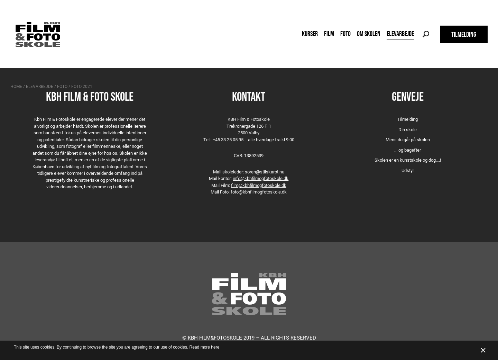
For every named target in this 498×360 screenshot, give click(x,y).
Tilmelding (407, 119)
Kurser (310, 33)
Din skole (407, 129)
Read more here (205, 347)
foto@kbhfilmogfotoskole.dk (259, 192)
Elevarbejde (400, 33)
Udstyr (408, 170)
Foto (345, 33)
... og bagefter (407, 150)
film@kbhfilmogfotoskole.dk (258, 185)
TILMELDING (463, 34)
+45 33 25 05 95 (228, 139)
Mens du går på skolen (408, 139)
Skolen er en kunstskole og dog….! (408, 160)
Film (329, 33)
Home (16, 86)
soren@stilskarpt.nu (264, 172)
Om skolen (368, 33)
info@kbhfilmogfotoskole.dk (260, 178)
